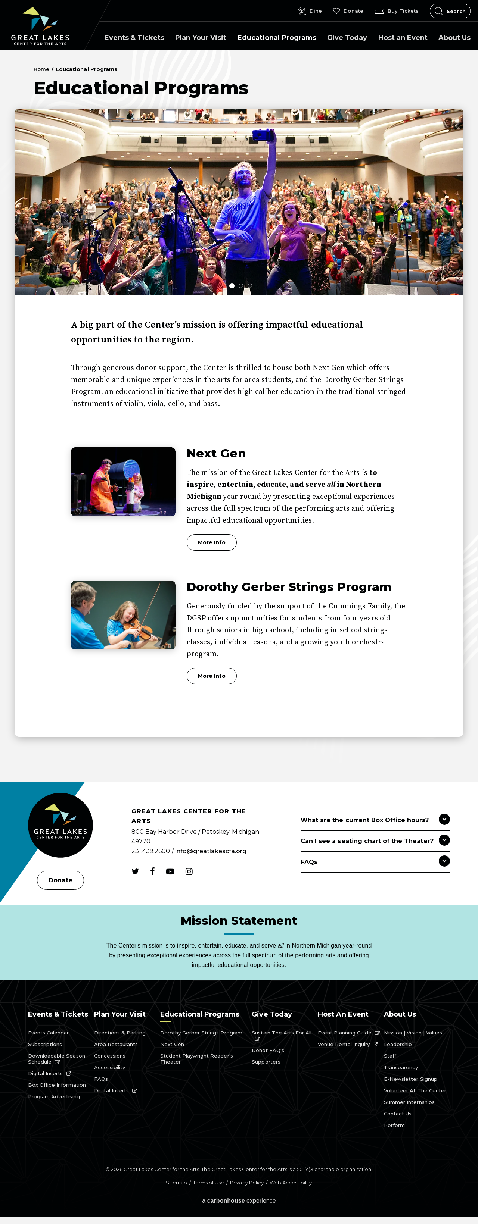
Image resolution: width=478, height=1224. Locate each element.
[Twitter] (135, 871)
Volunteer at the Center (415, 1090)
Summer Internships (409, 1102)
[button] (230, 283)
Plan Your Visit (200, 38)
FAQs (101, 1079)
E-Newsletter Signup (410, 1079)
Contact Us (398, 1114)
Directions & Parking (120, 1033)
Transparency (401, 1067)
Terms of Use (208, 1183)
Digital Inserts (45, 1073)
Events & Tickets (134, 38)
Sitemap (176, 1183)
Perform (394, 1125)
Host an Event (403, 38)
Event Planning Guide (345, 1033)
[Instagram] (189, 871)
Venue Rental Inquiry (344, 1044)
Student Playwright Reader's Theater (196, 1059)
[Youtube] (170, 871)
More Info (212, 542)
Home (41, 69)
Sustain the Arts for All (281, 1033)
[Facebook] (152, 871)
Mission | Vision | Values (413, 1033)
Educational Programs (277, 38)
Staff (390, 1056)
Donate (60, 880)
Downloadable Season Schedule (56, 1059)
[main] (239, 416)
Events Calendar (48, 1033)
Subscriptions (45, 1044)
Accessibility (109, 1067)
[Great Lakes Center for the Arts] (60, 826)
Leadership (398, 1044)
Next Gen (216, 453)
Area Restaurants (116, 1044)
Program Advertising (54, 1096)
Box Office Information (57, 1085)
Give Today (347, 38)
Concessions (109, 1056)
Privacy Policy (246, 1183)
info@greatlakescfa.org (211, 851)
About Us (454, 38)
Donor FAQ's (268, 1050)
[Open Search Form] (450, 11)
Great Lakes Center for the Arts (40, 26)
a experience (239, 1201)
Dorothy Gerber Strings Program (289, 587)
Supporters (266, 1062)
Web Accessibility (291, 1183)
